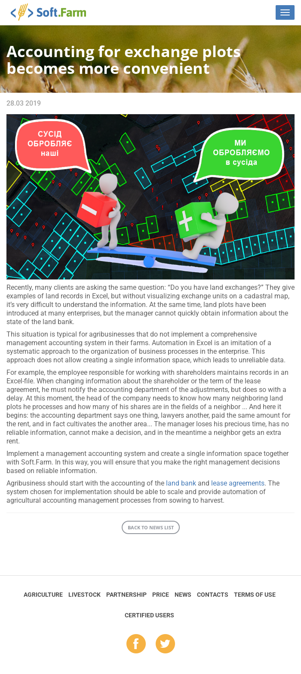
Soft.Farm (53, 12)
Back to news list (151, 527)
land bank (181, 483)
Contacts (212, 594)
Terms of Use (255, 594)
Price (160, 594)
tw (165, 644)
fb (136, 644)
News (183, 594)
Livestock (84, 594)
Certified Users (149, 615)
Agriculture (43, 594)
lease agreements (237, 483)
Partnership (126, 594)
